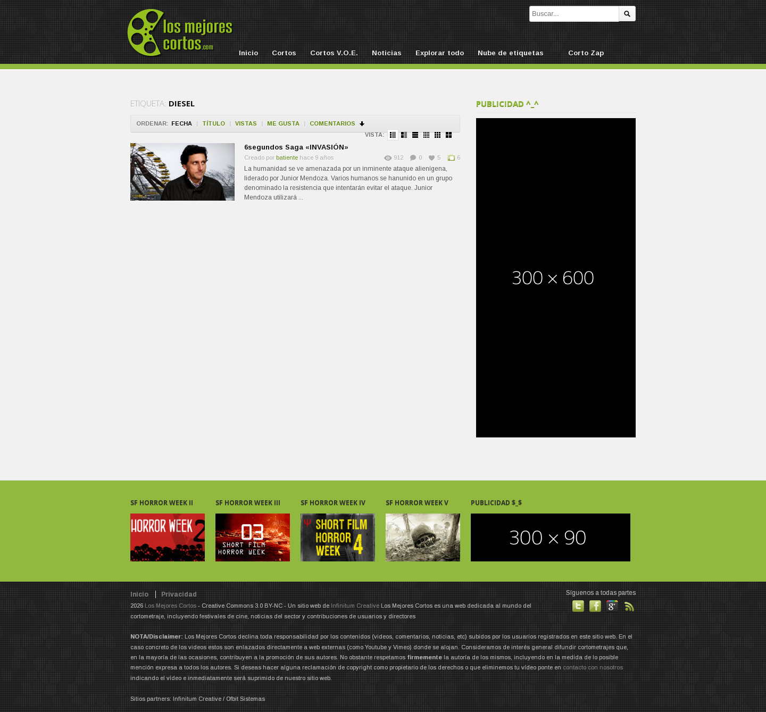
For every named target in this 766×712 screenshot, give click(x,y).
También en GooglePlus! (612, 606)
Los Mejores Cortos (170, 605)
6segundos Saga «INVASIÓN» (296, 147)
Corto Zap (586, 53)
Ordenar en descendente (362, 123)
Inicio (248, 53)
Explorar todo (439, 53)
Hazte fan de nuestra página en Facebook (595, 606)
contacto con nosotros (593, 667)
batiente (287, 157)
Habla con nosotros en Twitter (578, 606)
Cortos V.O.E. (334, 53)
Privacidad (179, 594)
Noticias (387, 53)
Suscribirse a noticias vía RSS (629, 606)
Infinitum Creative (355, 605)
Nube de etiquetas (511, 53)
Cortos (284, 53)
